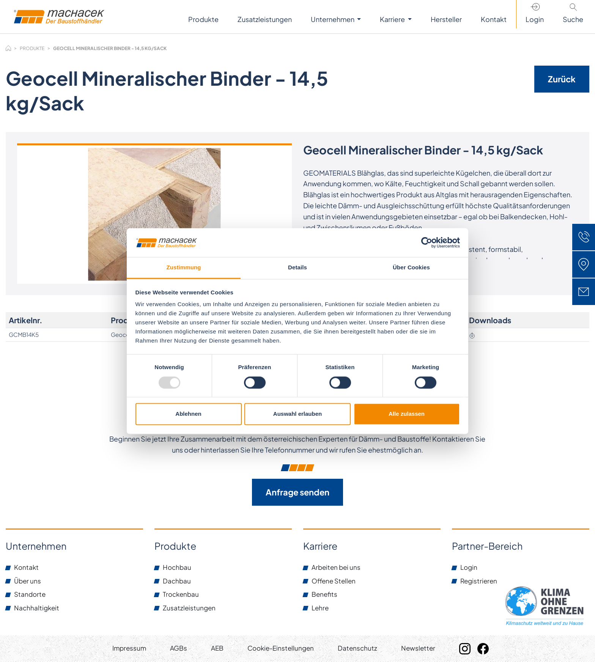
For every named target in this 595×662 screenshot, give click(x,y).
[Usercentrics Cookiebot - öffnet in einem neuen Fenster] (427, 242)
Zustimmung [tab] (184, 267)
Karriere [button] (393, 19)
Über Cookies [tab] (411, 267)
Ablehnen (188, 414)
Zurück (562, 79)
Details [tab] (297, 267)
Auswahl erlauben (297, 414)
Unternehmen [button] (333, 19)
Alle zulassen (407, 414)
